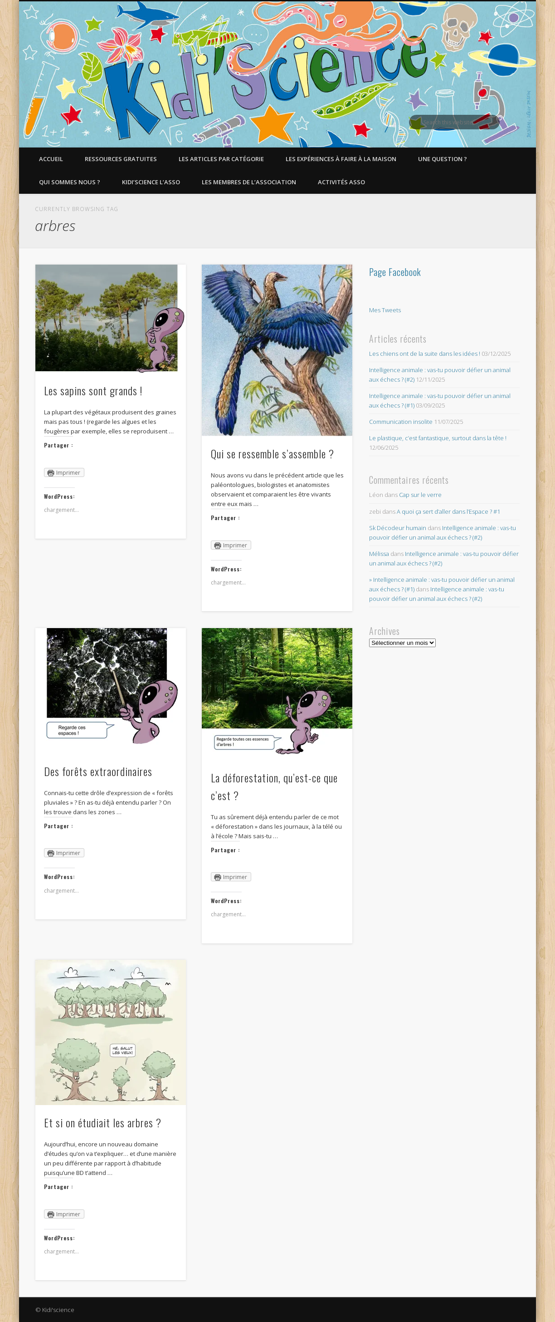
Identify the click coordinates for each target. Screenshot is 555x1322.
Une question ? (442, 159)
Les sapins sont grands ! (93, 390)
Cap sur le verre (420, 495)
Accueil (51, 159)
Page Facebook (395, 272)
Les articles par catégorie (221, 159)
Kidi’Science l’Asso (151, 182)
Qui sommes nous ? (69, 182)
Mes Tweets (385, 310)
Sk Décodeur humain (397, 528)
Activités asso (341, 182)
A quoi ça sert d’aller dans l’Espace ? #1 (448, 511)
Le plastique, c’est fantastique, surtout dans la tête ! (437, 438)
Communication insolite (401, 422)
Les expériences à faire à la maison (341, 159)
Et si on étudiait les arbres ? (102, 1122)
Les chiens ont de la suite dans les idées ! (424, 353)
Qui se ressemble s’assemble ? (272, 453)
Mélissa (379, 554)
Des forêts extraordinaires (98, 771)
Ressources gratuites (121, 159)
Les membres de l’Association (249, 182)
